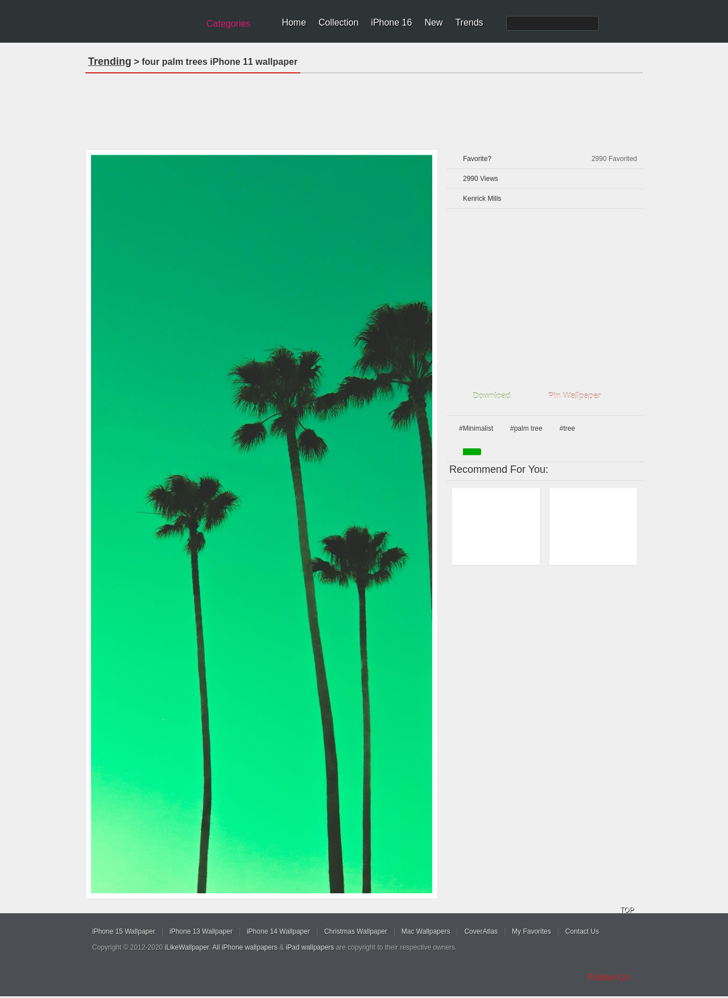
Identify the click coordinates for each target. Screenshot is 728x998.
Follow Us (609, 977)
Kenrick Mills (482, 199)
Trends (469, 22)
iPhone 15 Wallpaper (123, 931)
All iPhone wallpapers (245, 947)
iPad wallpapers (310, 947)
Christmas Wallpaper (355, 931)
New (433, 22)
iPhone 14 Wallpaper (278, 931)
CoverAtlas (481, 931)
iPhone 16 (391, 22)
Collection (338, 22)
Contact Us (582, 931)
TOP (627, 910)
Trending (109, 61)
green (472, 451)
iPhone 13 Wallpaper (201, 931)
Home (294, 22)
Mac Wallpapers (426, 931)
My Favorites (531, 931)
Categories (228, 23)
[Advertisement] (364, 107)
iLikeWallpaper (187, 947)
